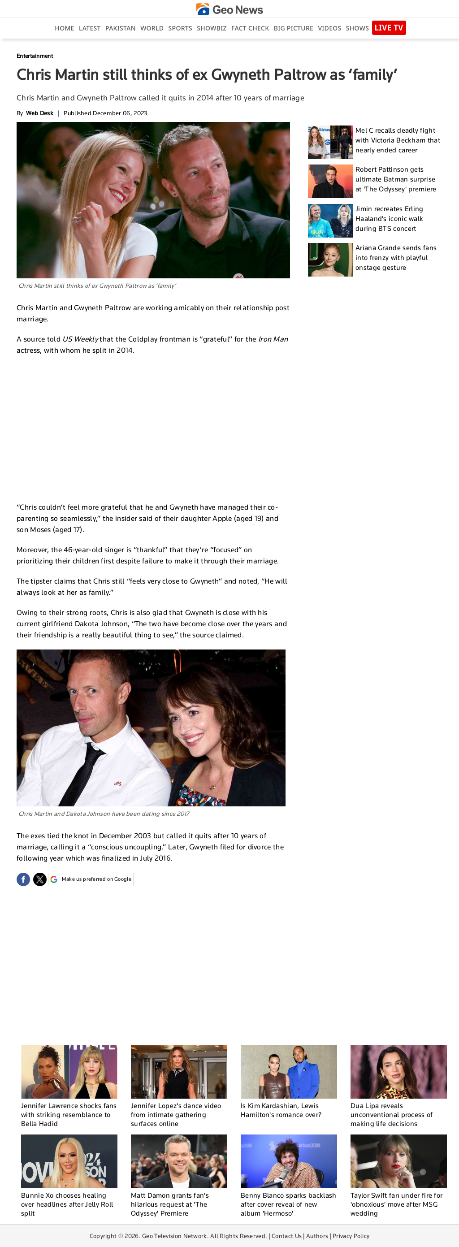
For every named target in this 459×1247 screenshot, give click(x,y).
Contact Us (287, 1235)
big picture (293, 28)
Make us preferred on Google (90, 879)
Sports (180, 28)
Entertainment (35, 55)
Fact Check (250, 28)
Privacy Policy (351, 1235)
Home (64, 28)
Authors (317, 1235)
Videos (329, 28)
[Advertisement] (153, 427)
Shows (357, 28)
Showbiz (211, 28)
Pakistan (120, 28)
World (152, 28)
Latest (90, 28)
